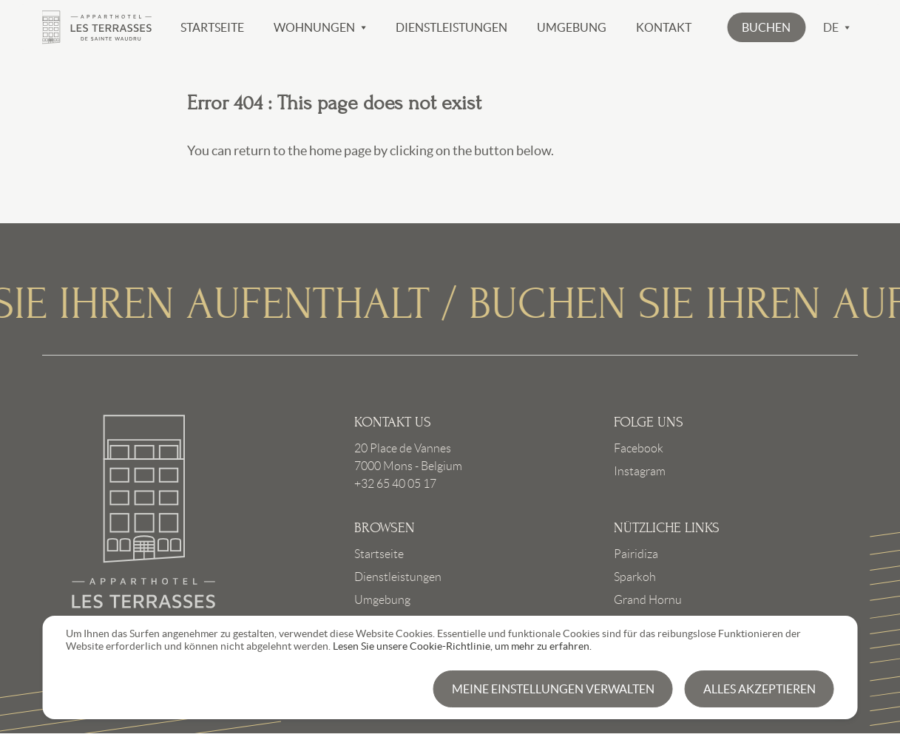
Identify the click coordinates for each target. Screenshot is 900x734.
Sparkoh (635, 577)
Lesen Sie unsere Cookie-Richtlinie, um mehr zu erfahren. (462, 646)
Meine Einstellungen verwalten (553, 689)
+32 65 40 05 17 (395, 484)
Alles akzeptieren (759, 689)
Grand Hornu (648, 600)
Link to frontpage (144, 518)
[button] (766, 27)
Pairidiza (636, 554)
